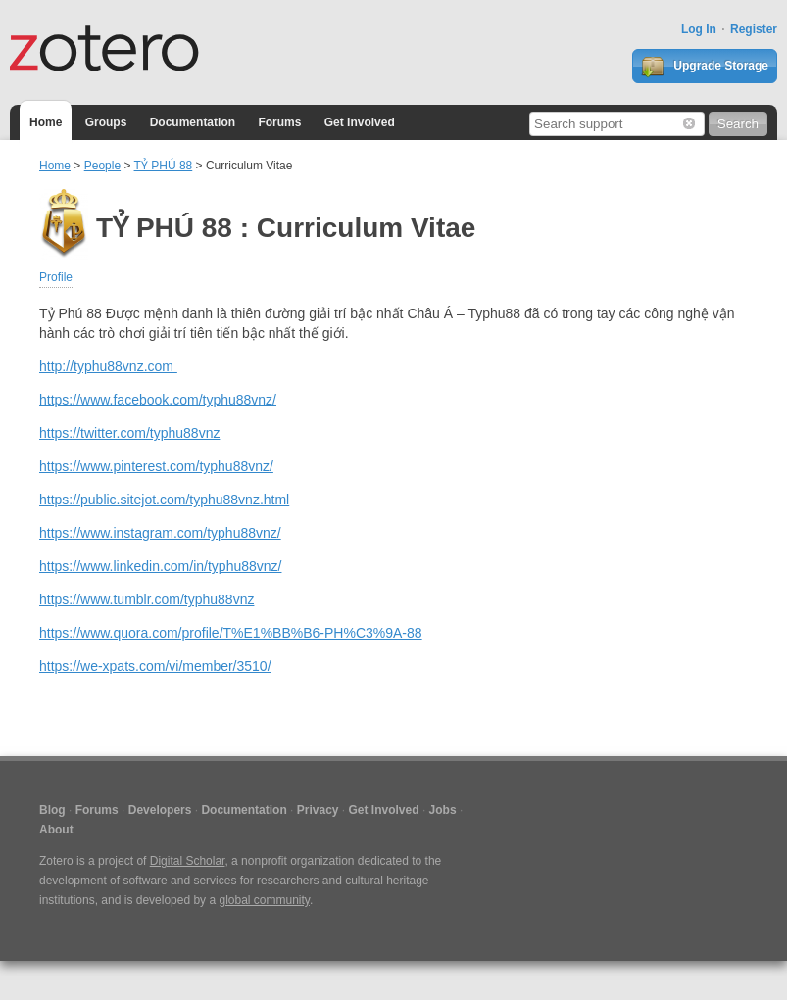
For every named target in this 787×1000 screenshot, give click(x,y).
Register (753, 29)
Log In (698, 29)
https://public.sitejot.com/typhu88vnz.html (164, 499)
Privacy (318, 810)
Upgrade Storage (704, 66)
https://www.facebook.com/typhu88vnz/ (157, 399)
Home (45, 122)
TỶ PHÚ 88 (163, 165)
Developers (160, 810)
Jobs (443, 810)
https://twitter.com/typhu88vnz (129, 433)
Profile (56, 277)
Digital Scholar (187, 861)
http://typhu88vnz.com (108, 366)
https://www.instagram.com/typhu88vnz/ (160, 533)
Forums (279, 122)
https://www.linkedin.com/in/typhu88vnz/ (160, 566)
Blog (52, 810)
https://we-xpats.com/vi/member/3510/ (155, 666)
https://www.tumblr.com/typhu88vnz (146, 599)
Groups (106, 122)
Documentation (192, 122)
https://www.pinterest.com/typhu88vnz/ (156, 466)
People (102, 165)
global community (264, 900)
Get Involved (359, 122)
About (56, 829)
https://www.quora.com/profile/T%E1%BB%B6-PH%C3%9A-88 (230, 633)
